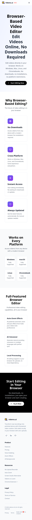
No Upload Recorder (11, 469)
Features (7, 447)
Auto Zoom (8, 473)
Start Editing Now (16, 83)
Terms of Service (10, 495)
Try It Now (16, 404)
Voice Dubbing (9, 453)
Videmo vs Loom (10, 479)
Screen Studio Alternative (13, 476)
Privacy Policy (9, 492)
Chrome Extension (11, 482)
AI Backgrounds (10, 459)
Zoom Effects (9, 456)
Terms (12, 513)
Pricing (7, 450)
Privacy (7, 513)
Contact (7, 498)
